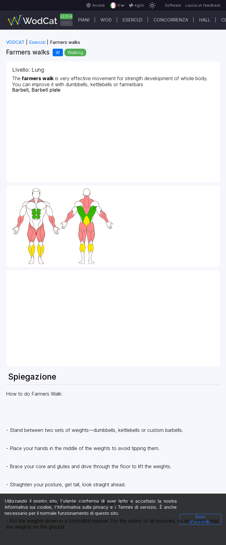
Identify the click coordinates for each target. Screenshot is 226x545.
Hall (204, 20)
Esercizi (132, 20)
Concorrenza (170, 20)
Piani (84, 20)
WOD (106, 20)
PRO (66, 23)
